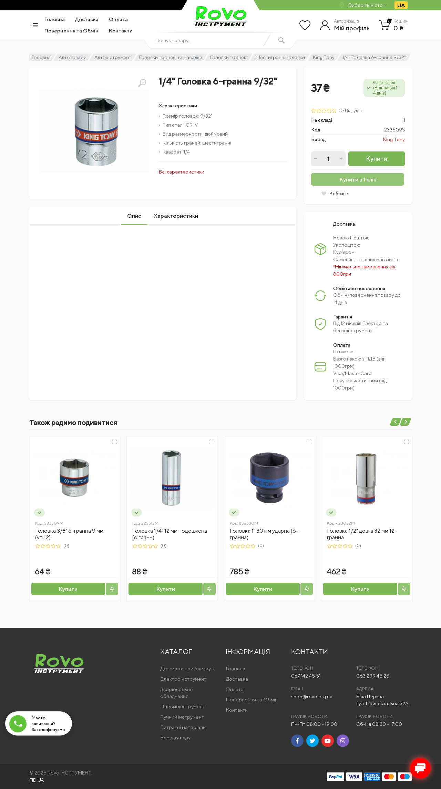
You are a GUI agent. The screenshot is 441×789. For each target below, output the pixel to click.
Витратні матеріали (183, 727)
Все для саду (175, 737)
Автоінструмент (112, 57)
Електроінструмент (183, 679)
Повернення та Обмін (71, 30)
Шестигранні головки (280, 57)
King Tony (324, 57)
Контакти (121, 30)
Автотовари (72, 57)
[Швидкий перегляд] (114, 441)
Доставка (87, 19)
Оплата (118, 19)
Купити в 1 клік (357, 179)
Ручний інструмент (182, 717)
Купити (376, 158)
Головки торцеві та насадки (170, 57)
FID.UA (36, 780)
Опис (134, 216)
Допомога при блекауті (187, 668)
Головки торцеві (228, 57)
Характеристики (176, 216)
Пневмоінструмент (182, 706)
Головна (54, 19)
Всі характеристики (181, 172)
